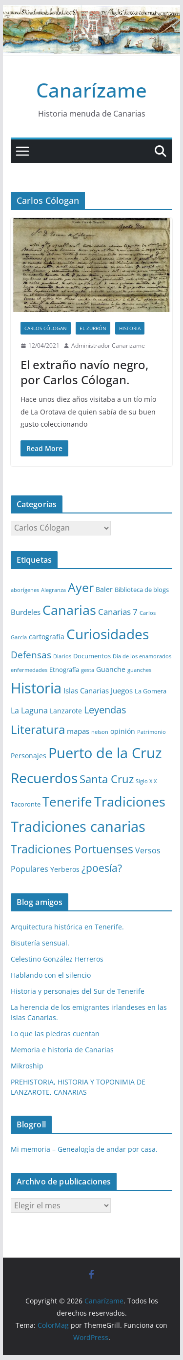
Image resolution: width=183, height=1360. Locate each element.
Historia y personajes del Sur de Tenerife (77, 991)
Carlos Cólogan (45, 328)
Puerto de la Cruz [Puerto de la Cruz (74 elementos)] (105, 752)
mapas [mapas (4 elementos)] (78, 731)
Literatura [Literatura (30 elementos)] (38, 729)
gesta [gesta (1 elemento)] (87, 670)
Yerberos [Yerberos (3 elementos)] (65, 869)
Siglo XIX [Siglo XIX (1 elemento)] (146, 781)
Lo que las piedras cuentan (55, 1033)
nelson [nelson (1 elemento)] (99, 732)
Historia (130, 328)
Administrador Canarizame (108, 345)
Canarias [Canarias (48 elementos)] (69, 610)
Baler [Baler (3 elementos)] (104, 589)
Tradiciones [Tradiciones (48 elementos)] (129, 801)
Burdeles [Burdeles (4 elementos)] (26, 612)
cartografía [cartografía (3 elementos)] (46, 636)
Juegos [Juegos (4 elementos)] (122, 690)
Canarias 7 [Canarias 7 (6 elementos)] (118, 611)
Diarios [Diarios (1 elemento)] (62, 656)
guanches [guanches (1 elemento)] (139, 670)
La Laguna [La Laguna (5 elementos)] (29, 710)
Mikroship (27, 1065)
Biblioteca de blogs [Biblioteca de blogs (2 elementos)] (142, 589)
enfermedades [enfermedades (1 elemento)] (29, 670)
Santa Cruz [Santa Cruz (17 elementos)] (107, 779)
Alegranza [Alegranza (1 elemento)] (53, 590)
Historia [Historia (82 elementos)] (36, 688)
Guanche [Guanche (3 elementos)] (110, 669)
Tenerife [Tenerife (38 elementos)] (67, 801)
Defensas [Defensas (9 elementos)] (31, 655)
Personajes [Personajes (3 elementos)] (28, 755)
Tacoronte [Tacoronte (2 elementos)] (26, 804)
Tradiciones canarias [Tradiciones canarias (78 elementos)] (78, 826)
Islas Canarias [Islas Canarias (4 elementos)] (86, 690)
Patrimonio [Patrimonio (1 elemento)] (151, 732)
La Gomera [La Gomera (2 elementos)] (150, 691)
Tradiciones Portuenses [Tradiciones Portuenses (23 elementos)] (72, 849)
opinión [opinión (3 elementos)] (122, 731)
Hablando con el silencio (51, 975)
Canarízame (91, 90)
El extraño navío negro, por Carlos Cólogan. (84, 372)
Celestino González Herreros (57, 959)
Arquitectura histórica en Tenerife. (67, 926)
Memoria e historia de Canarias (62, 1049)
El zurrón (93, 328)
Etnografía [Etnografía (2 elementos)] (64, 669)
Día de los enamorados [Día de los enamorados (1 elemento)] (142, 656)
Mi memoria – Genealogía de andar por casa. (84, 1149)
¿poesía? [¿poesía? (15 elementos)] (101, 868)
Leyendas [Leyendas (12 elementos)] (105, 709)
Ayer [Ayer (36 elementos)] (81, 587)
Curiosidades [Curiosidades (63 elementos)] (107, 634)
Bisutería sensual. (40, 942)
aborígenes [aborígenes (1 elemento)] (25, 590)
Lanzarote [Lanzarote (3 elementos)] (66, 710)
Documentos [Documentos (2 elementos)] (92, 655)
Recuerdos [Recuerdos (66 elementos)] (44, 778)
